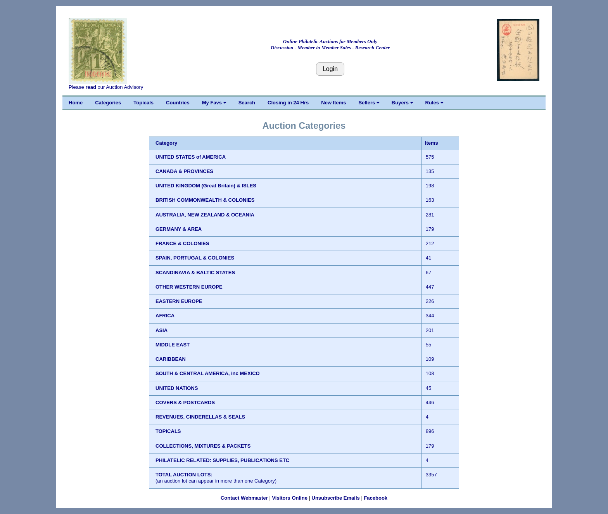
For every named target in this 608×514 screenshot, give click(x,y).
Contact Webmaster (244, 498)
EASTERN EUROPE (178, 301)
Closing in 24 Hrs (288, 103)
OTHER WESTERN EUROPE (189, 287)
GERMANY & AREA (178, 229)
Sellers (369, 103)
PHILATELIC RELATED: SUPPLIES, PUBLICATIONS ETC (222, 460)
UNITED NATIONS (176, 388)
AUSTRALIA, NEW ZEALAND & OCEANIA (204, 215)
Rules (434, 103)
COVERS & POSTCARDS (185, 402)
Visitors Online (289, 498)
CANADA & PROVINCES (184, 171)
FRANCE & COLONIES (182, 243)
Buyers (402, 103)
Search (246, 103)
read (90, 87)
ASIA (161, 330)
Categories (108, 103)
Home (76, 103)
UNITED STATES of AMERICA (190, 157)
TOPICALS (168, 431)
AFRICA (164, 315)
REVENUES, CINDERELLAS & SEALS (200, 417)
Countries (178, 103)
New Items (333, 103)
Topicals (143, 103)
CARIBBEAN (170, 359)
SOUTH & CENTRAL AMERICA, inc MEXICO (207, 373)
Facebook (375, 498)
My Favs (214, 103)
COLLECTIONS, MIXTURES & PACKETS (202, 446)
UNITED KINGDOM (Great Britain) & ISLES (205, 186)
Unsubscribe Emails (336, 498)
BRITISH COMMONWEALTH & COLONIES (204, 200)
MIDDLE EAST (172, 345)
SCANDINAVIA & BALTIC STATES (195, 272)
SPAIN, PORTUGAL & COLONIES (194, 258)
